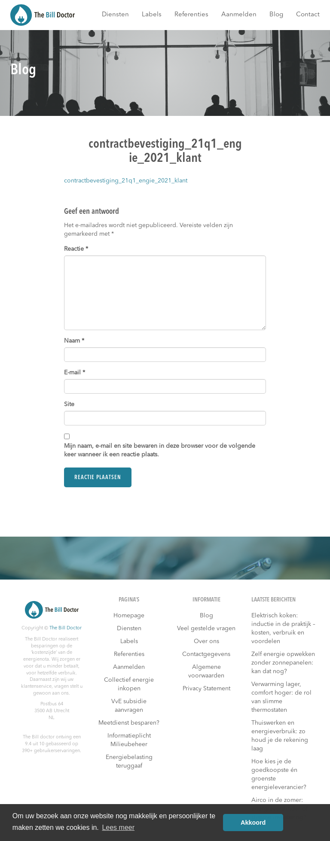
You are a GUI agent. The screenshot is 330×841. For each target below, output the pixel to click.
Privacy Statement (206, 689)
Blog (276, 15)
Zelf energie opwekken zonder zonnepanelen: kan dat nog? (283, 662)
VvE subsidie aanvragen (129, 705)
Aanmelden (239, 15)
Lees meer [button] (118, 827)
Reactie (76, 249)
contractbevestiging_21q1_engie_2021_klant (125, 181)
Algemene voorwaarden (206, 671)
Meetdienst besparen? (128, 723)
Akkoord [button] (253, 822)
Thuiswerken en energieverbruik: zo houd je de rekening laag (279, 736)
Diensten (115, 15)
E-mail (74, 373)
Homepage (128, 616)
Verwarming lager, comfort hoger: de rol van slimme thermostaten (281, 697)
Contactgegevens (206, 654)
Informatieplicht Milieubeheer (129, 740)
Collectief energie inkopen (129, 684)
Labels (152, 15)
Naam (74, 341)
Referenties (191, 15)
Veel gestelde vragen (206, 628)
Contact (308, 15)
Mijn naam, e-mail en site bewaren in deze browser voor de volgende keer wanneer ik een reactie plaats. (159, 450)
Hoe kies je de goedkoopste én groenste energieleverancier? (278, 774)
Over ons (206, 641)
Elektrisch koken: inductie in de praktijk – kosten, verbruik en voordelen (283, 628)
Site (69, 404)
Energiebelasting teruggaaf (129, 761)
